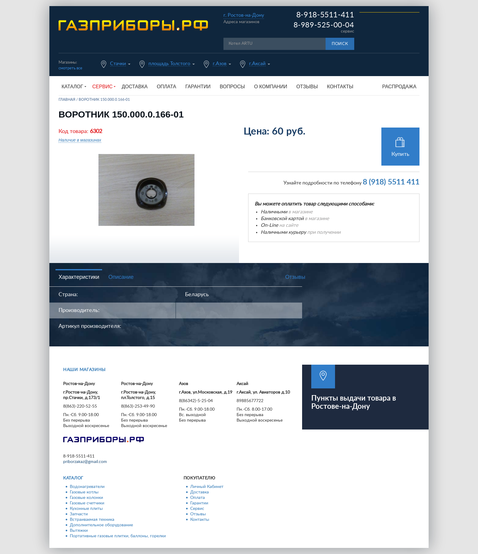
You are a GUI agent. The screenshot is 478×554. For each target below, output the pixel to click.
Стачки (118, 63)
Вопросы (232, 86)
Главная (67, 99)
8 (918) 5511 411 (391, 182)
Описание (121, 277)
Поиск (340, 44)
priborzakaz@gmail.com (85, 462)
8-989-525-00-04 (324, 25)
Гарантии (198, 86)
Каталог (73, 478)
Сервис (197, 509)
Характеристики (79, 277)
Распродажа (399, 86)
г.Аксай (257, 63)
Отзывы (307, 86)
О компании (270, 86)
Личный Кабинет (206, 487)
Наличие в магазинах (80, 140)
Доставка (135, 86)
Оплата (166, 86)
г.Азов (220, 63)
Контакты (340, 86)
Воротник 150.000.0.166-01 (104, 99)
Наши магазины (84, 370)
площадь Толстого (169, 63)
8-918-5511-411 (325, 15)
